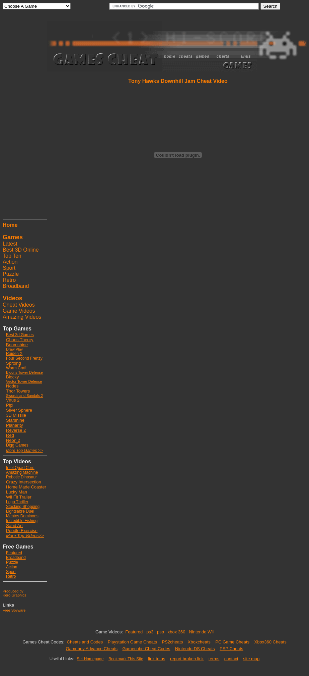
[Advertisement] (23, 115)
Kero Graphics (14, 595)
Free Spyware (14, 610)
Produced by (13, 591)
